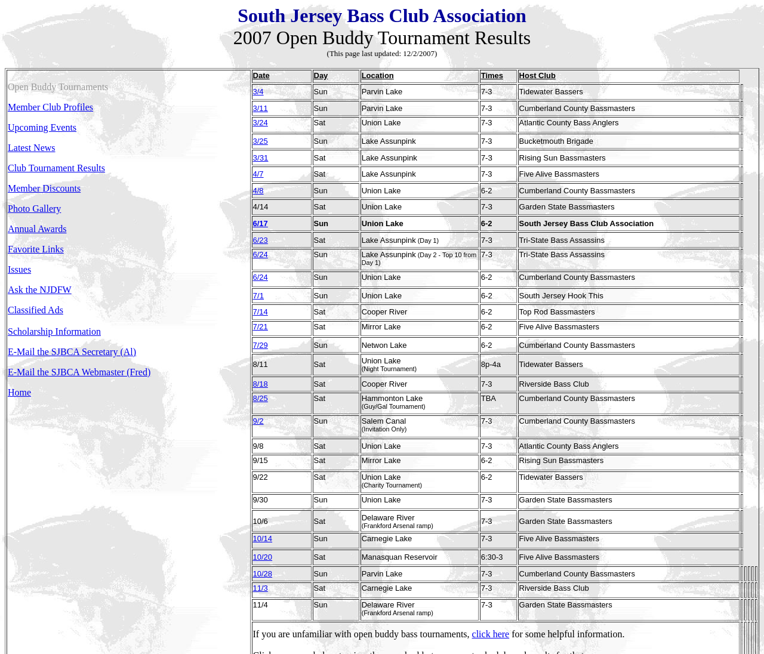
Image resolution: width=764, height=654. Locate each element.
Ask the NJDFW (40, 290)
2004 (324, 599)
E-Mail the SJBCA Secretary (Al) (72, 352)
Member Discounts (44, 188)
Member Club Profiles (50, 107)
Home (19, 392)
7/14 (260, 280)
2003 (355, 599)
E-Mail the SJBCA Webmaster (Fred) (79, 372)
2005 (293, 599)
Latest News (32, 148)
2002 (386, 599)
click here (491, 556)
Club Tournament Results (56, 168)
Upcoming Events (42, 127)
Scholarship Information (54, 331)
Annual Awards (37, 229)
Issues (19, 269)
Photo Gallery (34, 208)
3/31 (261, 146)
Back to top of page (290, 619)
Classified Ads (35, 310)
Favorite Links (36, 249)
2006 (262, 599)
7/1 (258, 266)
